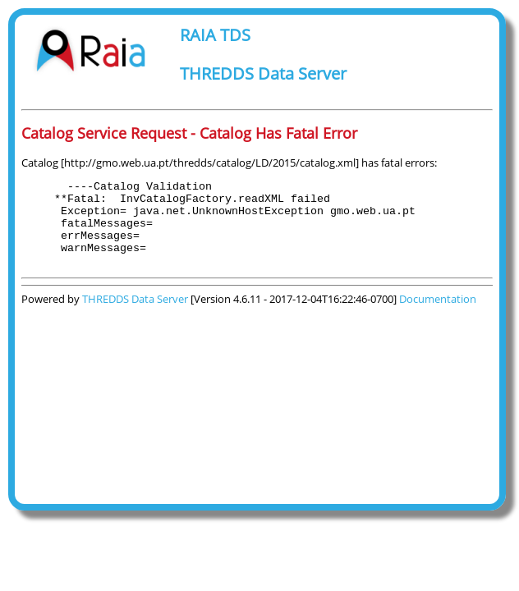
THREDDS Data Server (263, 73)
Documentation (437, 316)
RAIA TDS (215, 35)
